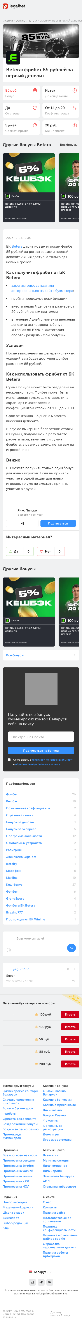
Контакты (50, 1207)
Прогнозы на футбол (18, 1166)
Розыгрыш (41, 850)
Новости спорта (15, 1202)
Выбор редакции (15, 1223)
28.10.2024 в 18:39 (19, 981)
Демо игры (51, 1134)
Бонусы (21, 20)
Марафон (41, 870)
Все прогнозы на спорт (20, 1155)
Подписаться (58, 523)
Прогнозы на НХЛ (16, 1186)
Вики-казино (52, 1110)
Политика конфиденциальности (59, 1228)
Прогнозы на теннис (18, 1176)
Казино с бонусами (57, 1100)
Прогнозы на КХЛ (16, 1181)
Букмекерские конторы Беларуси (20, 1092)
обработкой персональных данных (37, 764)
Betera (32, 20)
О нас (47, 1202)
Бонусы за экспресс (41, 829)
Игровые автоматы (57, 1140)
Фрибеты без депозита (20, 1119)
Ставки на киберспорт (59, 1186)
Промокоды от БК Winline (41, 919)
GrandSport (41, 898)
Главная (8, 20)
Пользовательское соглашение (57, 1219)
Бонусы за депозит (41, 822)
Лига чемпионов (55, 1166)
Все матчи (50, 1155)
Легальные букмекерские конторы (29, 1003)
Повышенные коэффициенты (41, 808)
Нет (55, 551)
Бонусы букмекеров (18, 1108)
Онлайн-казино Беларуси (54, 1092)
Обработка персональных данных (59, 1245)
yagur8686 (21, 969)
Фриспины (50, 1120)
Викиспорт (11, 1218)
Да (24, 551)
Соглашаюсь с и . (43, 762)
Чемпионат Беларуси (58, 1176)
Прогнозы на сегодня (19, 1160)
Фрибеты (9, 1113)
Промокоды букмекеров (12, 1136)
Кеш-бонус (41, 884)
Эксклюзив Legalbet (41, 857)
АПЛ (46, 1181)
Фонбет (41, 891)
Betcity (41, 863)
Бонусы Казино (54, 1115)
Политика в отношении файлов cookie (60, 1237)
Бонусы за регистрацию (20, 1129)
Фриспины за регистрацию (53, 1127)
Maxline (41, 877)
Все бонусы (68, 145)
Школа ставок (13, 1212)
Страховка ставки (41, 815)
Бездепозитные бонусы (20, 1124)
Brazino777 (41, 912)
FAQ (6, 1228)
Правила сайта (54, 1212)
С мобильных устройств (41, 843)
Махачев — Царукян (18, 1207)
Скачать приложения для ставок (18, 1101)
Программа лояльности (41, 836)
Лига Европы (52, 1171)
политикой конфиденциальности (52, 759)
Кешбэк (41, 801)
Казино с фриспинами (59, 1105)
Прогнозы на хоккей (18, 1171)
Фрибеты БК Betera (41, 905)
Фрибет (41, 794)
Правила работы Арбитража (55, 1254)
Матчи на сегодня (56, 1160)
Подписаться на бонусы (41, 750)
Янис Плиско (27, 510)
